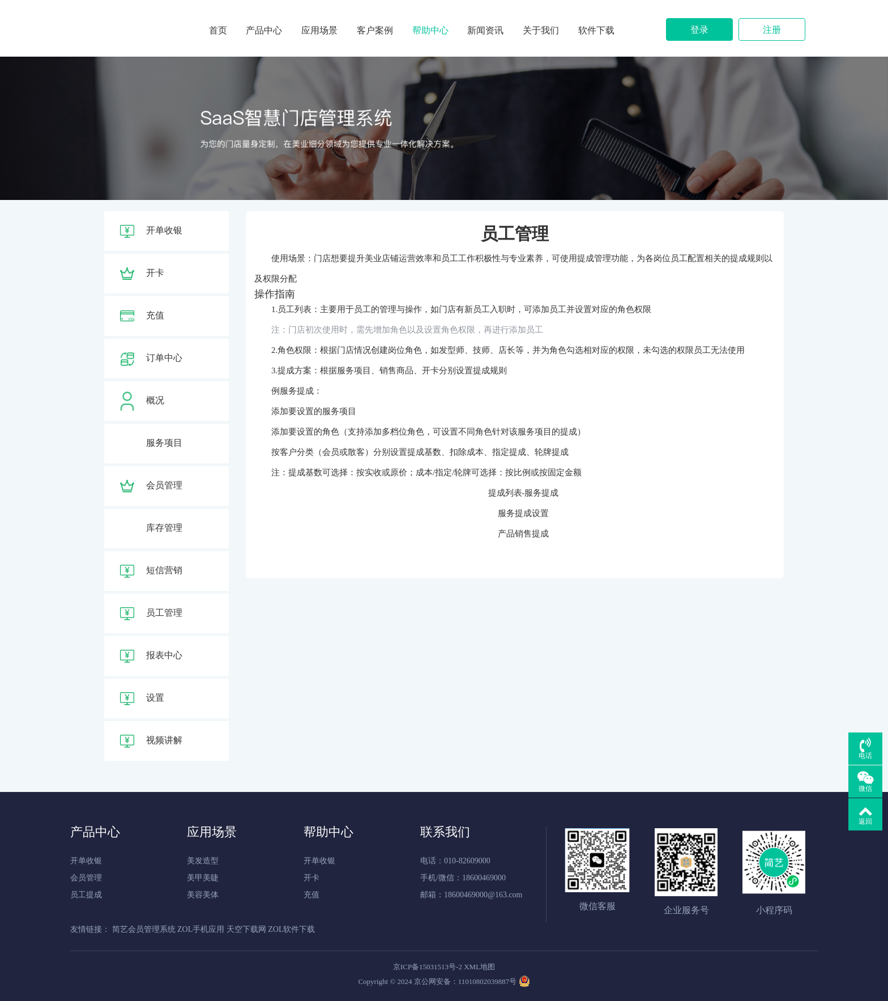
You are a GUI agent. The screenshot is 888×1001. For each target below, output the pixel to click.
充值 (155, 315)
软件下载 (596, 30)
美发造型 (203, 861)
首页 (218, 30)
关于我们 (541, 30)
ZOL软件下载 (291, 929)
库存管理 (164, 528)
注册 (772, 30)
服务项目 (164, 443)
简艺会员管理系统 (144, 929)
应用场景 (319, 30)
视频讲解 (164, 740)
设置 (155, 697)
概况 (155, 400)
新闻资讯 (485, 30)
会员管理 (164, 485)
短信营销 (164, 570)
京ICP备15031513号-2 (427, 966)
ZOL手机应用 (200, 929)
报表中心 (164, 655)
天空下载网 (246, 929)
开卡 (155, 273)
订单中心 (164, 358)
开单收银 (164, 230)
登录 (699, 30)
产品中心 (264, 30)
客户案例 (375, 30)
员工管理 (164, 612)
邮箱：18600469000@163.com (471, 895)
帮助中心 (430, 30)
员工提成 (86, 895)
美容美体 (203, 895)
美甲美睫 (203, 878)
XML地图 (479, 966)
